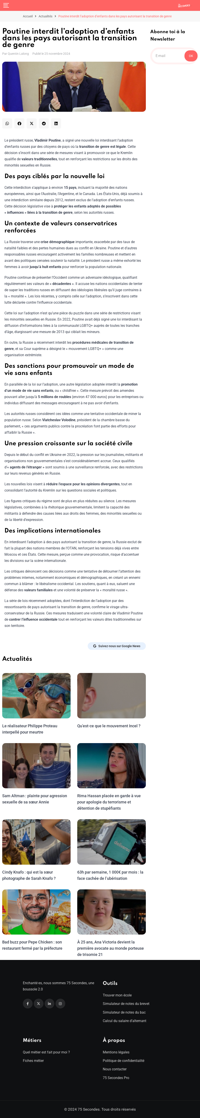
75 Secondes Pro (116, 1078)
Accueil (28, 16)
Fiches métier (33, 1061)
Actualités (45, 16)
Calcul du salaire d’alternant (124, 1021)
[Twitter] (39, 1003)
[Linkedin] (49, 1003)
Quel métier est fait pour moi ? (46, 1052)
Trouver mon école (117, 995)
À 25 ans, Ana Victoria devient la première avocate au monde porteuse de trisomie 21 (110, 948)
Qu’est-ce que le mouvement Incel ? (108, 726)
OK (191, 56)
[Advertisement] (174, 140)
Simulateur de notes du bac (124, 1012)
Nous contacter (115, 1069)
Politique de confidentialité (123, 1061)
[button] (7, 123)
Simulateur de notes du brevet (126, 1004)
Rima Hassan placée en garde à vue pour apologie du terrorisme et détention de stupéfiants (108, 802)
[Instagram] (60, 1003)
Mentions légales (116, 1052)
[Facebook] (28, 1003)
